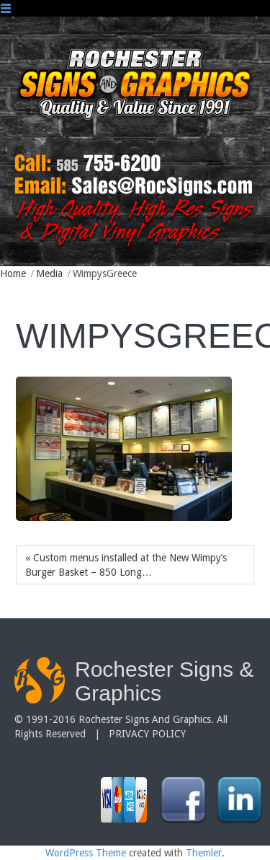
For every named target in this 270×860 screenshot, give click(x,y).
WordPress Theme (85, 853)
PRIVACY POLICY (147, 734)
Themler (204, 853)
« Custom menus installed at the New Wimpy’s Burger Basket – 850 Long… (126, 565)
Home (13, 273)
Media (49, 273)
